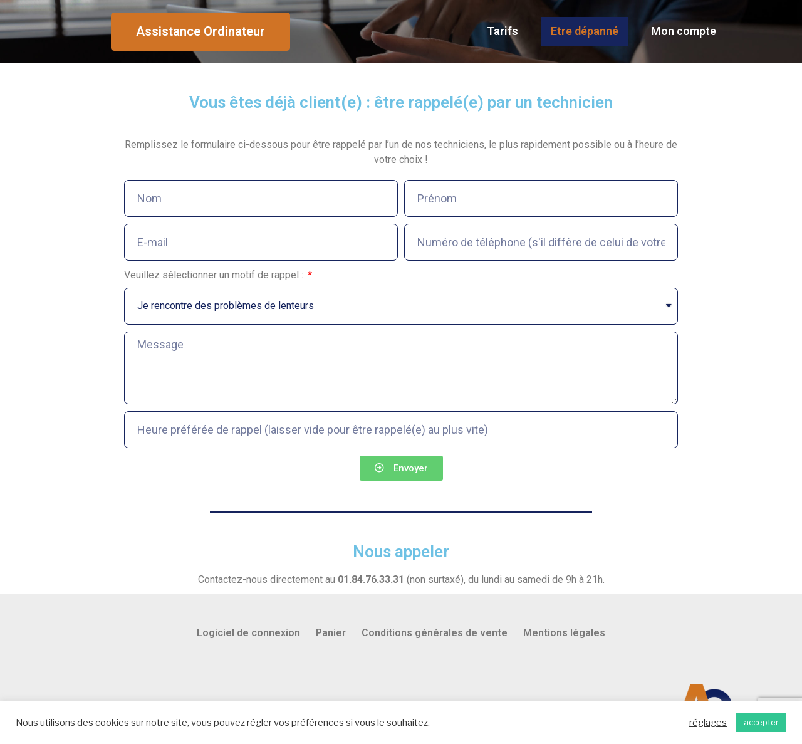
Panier (331, 634)
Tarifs (502, 31)
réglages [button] (708, 722)
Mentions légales (564, 634)
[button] (200, 32)
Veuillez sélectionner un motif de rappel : (215, 275)
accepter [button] (761, 722)
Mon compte (683, 31)
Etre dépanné (584, 31)
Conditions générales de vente (435, 634)
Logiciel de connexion (248, 634)
